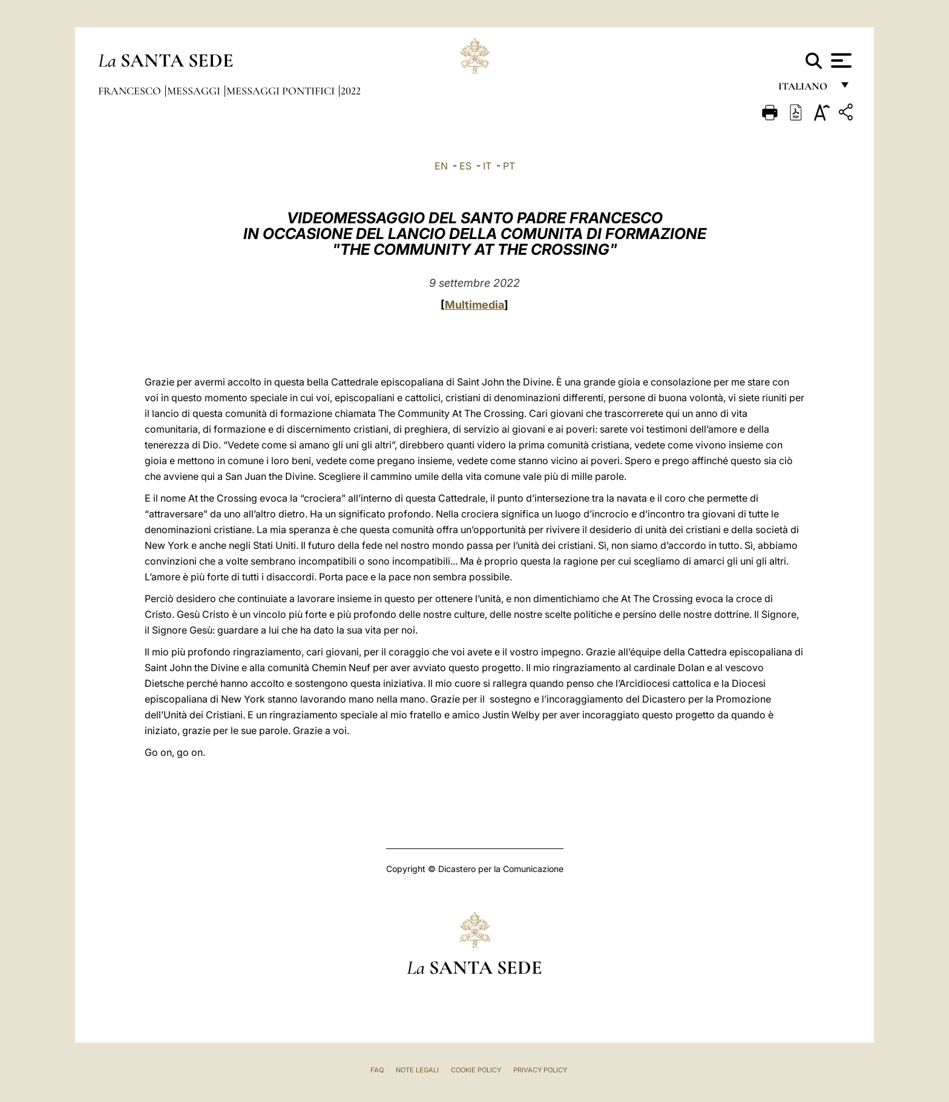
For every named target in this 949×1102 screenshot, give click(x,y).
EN (441, 166)
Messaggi (195, 90)
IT (487, 166)
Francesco (130, 90)
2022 (351, 90)
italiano (805, 89)
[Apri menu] (840, 60)
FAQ (377, 1070)
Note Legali (417, 1070)
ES (465, 166)
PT (509, 166)
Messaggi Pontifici (281, 90)
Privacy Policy (540, 1070)
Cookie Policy (476, 1070)
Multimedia (474, 304)
